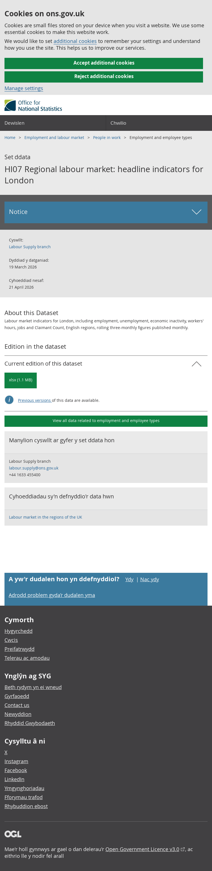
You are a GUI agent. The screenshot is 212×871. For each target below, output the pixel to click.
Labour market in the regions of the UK (45, 517)
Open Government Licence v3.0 (142, 849)
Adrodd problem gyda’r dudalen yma (52, 595)
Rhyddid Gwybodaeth (29, 723)
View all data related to (106, 420)
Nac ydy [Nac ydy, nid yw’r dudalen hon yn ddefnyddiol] (149, 579)
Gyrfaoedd (16, 696)
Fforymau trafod (23, 797)
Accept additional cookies (103, 63)
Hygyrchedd (18, 631)
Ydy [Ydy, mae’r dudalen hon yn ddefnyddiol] (129, 579)
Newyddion (17, 714)
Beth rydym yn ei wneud (33, 687)
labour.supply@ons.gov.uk (33, 468)
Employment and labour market (54, 137)
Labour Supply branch (30, 246)
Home (10, 137)
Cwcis (11, 640)
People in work (107, 137)
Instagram (16, 761)
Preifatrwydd (19, 649)
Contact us (16, 705)
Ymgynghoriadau (24, 788)
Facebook (15, 770)
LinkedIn (14, 779)
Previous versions (35, 400)
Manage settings (23, 88)
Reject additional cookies (103, 76)
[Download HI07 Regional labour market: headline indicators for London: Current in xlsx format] (20, 380)
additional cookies (75, 41)
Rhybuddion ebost (26, 806)
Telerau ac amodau (27, 658)
